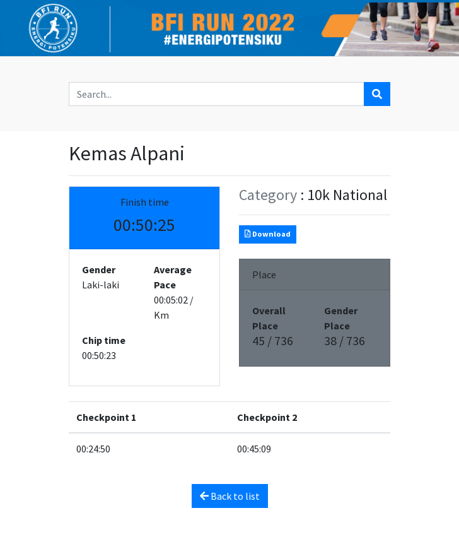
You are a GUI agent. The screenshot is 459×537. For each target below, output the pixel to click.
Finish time (144, 202)
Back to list (230, 496)
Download (268, 234)
